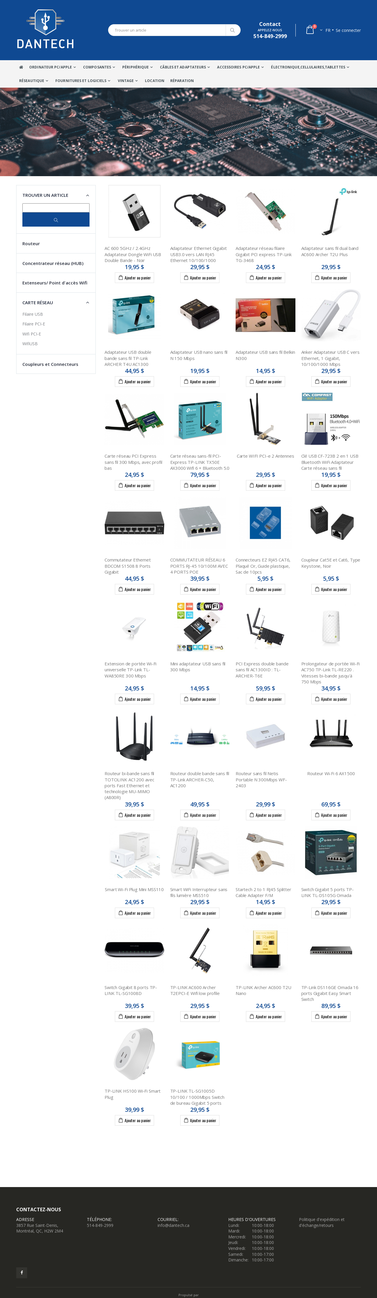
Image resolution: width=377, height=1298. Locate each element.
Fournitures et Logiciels (80, 80)
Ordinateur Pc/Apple (50, 67)
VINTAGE (126, 80)
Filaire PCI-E (33, 324)
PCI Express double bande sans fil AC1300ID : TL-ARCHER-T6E (262, 670)
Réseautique (31, 80)
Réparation (182, 80)
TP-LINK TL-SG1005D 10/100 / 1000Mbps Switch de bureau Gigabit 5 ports (197, 1097)
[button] (314, 30)
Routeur (31, 243)
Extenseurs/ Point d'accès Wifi (54, 283)
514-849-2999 (100, 1225)
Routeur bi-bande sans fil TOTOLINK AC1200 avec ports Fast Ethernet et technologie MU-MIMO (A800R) (129, 785)
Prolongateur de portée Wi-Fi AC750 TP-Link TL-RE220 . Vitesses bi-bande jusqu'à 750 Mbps (330, 673)
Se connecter (348, 30)
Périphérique (135, 67)
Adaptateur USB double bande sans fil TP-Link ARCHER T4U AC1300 (128, 358)
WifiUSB (30, 343)
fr (327, 30)
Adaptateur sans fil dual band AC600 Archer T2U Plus (330, 251)
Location (154, 80)
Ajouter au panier (134, 277)
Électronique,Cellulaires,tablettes (308, 67)
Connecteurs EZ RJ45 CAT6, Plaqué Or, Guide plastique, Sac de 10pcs (263, 566)
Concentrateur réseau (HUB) (52, 263)
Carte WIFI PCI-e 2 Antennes (265, 456)
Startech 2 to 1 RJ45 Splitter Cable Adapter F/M (263, 892)
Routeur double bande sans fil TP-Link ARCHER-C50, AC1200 (199, 779)
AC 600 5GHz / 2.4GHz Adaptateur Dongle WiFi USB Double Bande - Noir (133, 254)
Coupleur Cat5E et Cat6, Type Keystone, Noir (331, 563)
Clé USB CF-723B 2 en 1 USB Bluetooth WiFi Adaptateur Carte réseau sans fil (329, 462)
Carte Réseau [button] (37, 302)
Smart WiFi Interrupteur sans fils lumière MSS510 (199, 892)
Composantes (97, 67)
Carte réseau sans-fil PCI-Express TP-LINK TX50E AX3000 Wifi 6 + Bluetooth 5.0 (200, 462)
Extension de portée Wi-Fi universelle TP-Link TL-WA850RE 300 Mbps (130, 670)
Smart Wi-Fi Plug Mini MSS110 (134, 889)
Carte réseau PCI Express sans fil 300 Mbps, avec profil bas (133, 462)
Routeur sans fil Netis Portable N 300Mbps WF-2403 (261, 779)
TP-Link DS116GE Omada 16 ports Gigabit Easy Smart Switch (329, 993)
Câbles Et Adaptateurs (183, 67)
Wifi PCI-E (31, 334)
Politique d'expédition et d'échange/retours (322, 1222)
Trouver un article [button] (45, 195)
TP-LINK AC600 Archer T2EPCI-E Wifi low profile (195, 990)
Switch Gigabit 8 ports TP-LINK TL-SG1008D (131, 990)
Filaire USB (32, 314)
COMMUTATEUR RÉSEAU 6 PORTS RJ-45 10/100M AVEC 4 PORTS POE (199, 566)
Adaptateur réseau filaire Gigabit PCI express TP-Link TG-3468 (264, 254)
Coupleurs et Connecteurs (50, 364)
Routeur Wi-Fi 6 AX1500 (331, 773)
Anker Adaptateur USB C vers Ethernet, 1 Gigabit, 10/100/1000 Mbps (330, 358)
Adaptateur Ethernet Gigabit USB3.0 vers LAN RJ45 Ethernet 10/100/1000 (198, 254)
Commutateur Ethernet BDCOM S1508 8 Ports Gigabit (128, 566)
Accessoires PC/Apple (238, 67)
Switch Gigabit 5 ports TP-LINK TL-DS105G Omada (327, 892)
